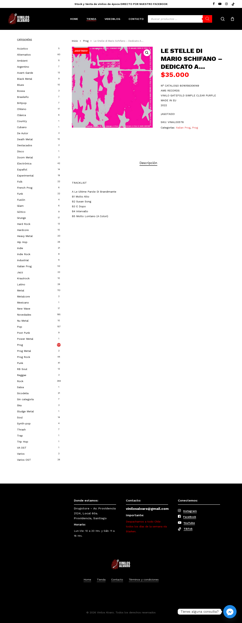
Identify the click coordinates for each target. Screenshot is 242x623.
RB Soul (22, 369)
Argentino (23, 66)
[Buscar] (207, 19)
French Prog (24, 187)
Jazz (20, 272)
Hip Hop (22, 242)
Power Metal (25, 338)
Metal (20, 290)
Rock (20, 381)
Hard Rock (23, 223)
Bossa (21, 90)
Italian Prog (24, 266)
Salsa (20, 387)
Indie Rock (23, 254)
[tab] (148, 162)
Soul (20, 417)
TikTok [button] (188, 528)
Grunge (21, 217)
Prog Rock (23, 356)
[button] (146, 52)
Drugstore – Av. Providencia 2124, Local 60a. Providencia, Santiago (95, 513)
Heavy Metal (25, 236)
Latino (21, 284)
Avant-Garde (25, 72)
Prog (20, 344)
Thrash (21, 429)
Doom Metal (25, 157)
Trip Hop (22, 441)
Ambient (22, 60)
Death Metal (25, 139)
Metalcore (23, 296)
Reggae (21, 375)
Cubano (22, 127)
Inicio (75, 40)
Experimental (25, 175)
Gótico (21, 211)
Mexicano (23, 302)
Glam (20, 205)
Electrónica (24, 163)
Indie (20, 248)
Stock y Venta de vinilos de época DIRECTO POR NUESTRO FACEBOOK (121, 3)
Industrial (23, 260)
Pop (19, 326)
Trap (20, 435)
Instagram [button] (190, 510)
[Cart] (232, 19)
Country (22, 121)
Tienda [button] (101, 579)
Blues (20, 84)
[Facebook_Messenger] (230, 611)
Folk (19, 181)
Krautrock (23, 278)
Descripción (148, 163)
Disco (20, 151)
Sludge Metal (25, 411)
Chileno (21, 109)
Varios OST (24, 459)
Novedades (24, 314)
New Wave (23, 308)
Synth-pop (24, 423)
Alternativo (24, 54)
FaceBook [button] (189, 516)
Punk (20, 363)
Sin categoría (25, 399)
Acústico (22, 48)
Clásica (21, 115)
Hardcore (23, 229)
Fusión (21, 199)
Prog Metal (24, 350)
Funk (20, 193)
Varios (21, 453)
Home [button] (87, 579)
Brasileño (23, 96)
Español (22, 169)
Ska (19, 405)
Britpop (22, 102)
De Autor (22, 133)
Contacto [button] (117, 579)
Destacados (24, 145)
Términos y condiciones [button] (144, 579)
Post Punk (23, 332)
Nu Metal (23, 320)
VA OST (21, 447)
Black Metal (24, 78)
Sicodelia (23, 393)
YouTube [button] (189, 522)
